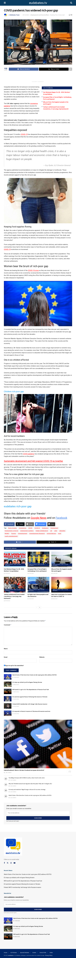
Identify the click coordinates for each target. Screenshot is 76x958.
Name (6, 648)
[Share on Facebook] (23, 69)
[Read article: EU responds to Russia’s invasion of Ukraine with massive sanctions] (7, 713)
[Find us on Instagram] (11, 863)
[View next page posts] (39, 607)
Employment (54, 528)
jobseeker (62, 530)
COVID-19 (24, 134)
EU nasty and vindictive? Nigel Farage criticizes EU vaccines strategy (27, 789)
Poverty (13, 533)
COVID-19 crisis (33, 270)
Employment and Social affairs (40, 15)
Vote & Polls (43, 952)
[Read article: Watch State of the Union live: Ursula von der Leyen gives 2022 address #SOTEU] (7, 677)
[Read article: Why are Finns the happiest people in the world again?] (62, 559)
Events (34, 952)
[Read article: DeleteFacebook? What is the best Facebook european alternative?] (38, 744)
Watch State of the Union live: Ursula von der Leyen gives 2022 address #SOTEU (34, 675)
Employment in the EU (11, 530)
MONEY (7, 533)
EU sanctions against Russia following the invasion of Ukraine (29, 697)
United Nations (51, 533)
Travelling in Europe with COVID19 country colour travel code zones (27, 778)
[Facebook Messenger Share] (40, 524)
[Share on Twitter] (54, 69)
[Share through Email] (30, 524)
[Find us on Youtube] (14, 863)
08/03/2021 (54, 598)
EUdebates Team (15, 15)
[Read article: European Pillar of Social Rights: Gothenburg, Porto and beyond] (38, 559)
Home (5, 952)
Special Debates (24, 952)
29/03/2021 (7, 600)
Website (41, 657)
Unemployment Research (37, 533)
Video (51, 952)
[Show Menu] (5, 3)
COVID (30, 528)
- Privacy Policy (48, 955)
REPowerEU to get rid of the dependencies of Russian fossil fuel (30, 689)
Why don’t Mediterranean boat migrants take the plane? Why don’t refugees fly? (30, 783)
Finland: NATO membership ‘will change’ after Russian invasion (29, 704)
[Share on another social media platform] (70, 69)
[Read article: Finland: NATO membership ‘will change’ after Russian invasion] (7, 706)
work (59, 533)
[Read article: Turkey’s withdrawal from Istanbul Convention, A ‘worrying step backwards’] (15, 584)
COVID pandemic (28, 454)
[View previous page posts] (36, 607)
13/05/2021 (7, 573)
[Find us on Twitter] (7, 863)
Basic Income (12, 528)
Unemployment (22, 533)
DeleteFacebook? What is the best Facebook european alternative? (24, 770)
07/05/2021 (31, 573)
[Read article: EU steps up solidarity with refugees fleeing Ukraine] (7, 684)
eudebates (11, 955)
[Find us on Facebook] (4, 863)
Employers (45, 528)
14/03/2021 (31, 598)
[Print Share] (51, 524)
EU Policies (14, 952)
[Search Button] (71, 3)
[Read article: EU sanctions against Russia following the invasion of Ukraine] (7, 698)
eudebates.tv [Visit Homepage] (38, 2)
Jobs (55, 530)
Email (5, 657)
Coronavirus (22, 528)
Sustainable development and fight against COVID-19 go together (33, 461)
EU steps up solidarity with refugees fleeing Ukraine (27, 682)
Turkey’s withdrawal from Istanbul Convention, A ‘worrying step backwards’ (14, 596)
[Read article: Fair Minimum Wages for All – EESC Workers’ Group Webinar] (15, 559)
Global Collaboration (42, 530)
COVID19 (37, 528)
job (51, 530)
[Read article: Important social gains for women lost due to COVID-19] (62, 584)
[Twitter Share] (20, 524)
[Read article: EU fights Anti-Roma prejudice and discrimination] (38, 584)
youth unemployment (11, 536)
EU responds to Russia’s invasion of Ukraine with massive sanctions (31, 711)
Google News (38, 517)
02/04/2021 (54, 573)
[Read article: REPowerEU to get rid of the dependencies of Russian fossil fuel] (7, 691)
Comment (7, 625)
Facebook (61, 517)
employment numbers (27, 530)
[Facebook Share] (9, 524)
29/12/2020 (26, 15)
